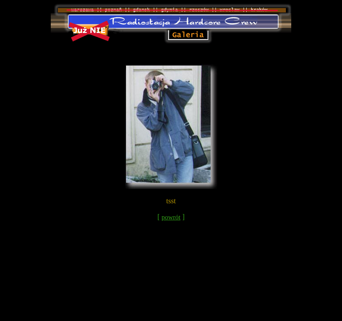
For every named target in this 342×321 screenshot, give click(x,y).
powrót (171, 217)
